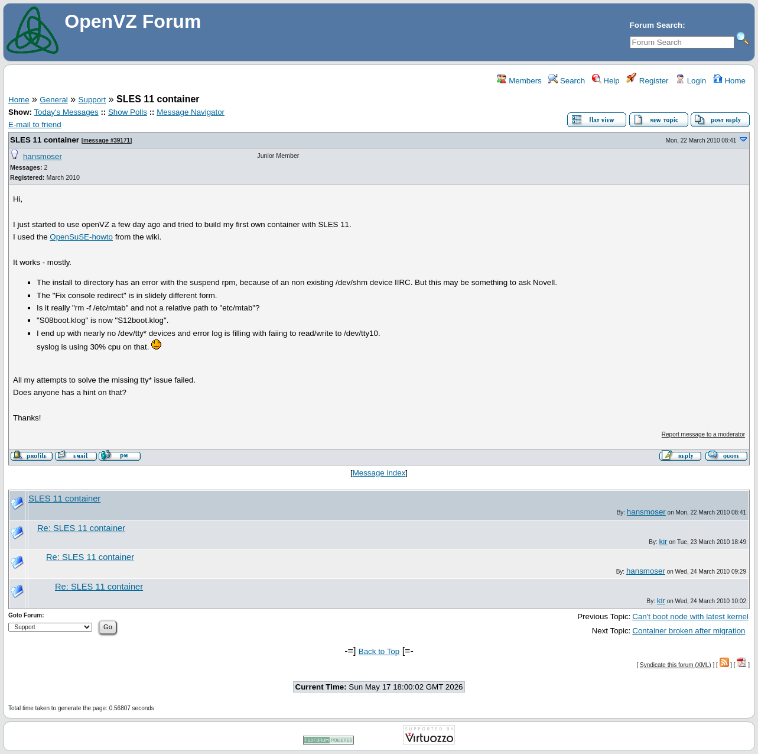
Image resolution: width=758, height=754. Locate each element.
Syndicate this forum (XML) (675, 665)
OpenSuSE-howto (81, 236)
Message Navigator (191, 112)
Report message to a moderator (703, 434)
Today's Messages (66, 112)
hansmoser (42, 156)
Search (566, 80)
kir (663, 541)
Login (690, 80)
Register (647, 80)
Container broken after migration (688, 630)
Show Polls (127, 112)
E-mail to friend (34, 124)
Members (519, 80)
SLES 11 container (44, 139)
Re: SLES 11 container (81, 528)
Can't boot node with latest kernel (690, 616)
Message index (379, 472)
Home (729, 80)
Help (606, 80)
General (53, 99)
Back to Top (379, 651)
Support (92, 99)
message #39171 (106, 140)
